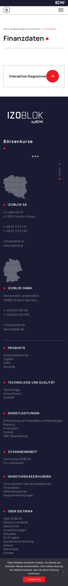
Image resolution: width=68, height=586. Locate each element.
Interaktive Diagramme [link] (34, 76)
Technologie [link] (11, 390)
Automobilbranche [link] (15, 355)
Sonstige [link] (9, 367)
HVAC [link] (7, 363)
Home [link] (6, 29)
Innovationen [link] (12, 394)
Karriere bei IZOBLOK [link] (17, 459)
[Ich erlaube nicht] (63, 572)
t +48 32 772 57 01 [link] (14, 227)
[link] (60, 3)
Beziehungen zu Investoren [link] (26, 29)
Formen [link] (8, 432)
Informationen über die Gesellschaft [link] (27, 484)
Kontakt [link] (8, 553)
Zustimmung (34, 579)
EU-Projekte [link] (11, 538)
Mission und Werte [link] (15, 522)
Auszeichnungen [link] (14, 530)
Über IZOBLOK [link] (12, 519)
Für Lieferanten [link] (13, 463)
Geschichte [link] (11, 526)
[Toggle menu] (61, 10)
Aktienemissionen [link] (15, 491)
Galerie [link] (8, 545)
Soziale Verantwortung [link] (18, 541)
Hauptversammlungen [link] (18, 495)
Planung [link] (9, 424)
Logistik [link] (8, 359)
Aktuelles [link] (9, 534)
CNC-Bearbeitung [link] (15, 436)
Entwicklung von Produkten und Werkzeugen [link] (33, 421)
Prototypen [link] (10, 428)
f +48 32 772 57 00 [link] (15, 231)
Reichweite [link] (10, 549)
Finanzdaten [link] (11, 488)
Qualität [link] (8, 397)
